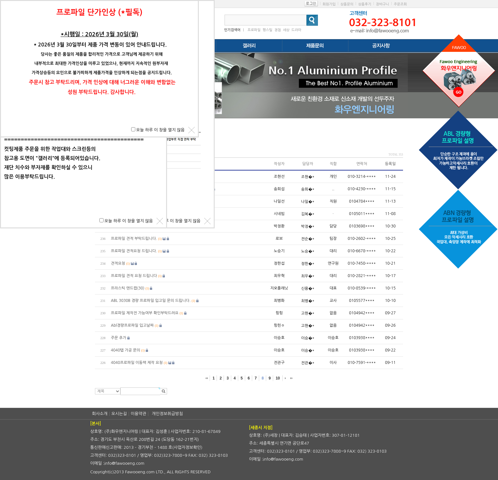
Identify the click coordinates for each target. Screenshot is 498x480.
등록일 (390, 164)
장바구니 (382, 4)
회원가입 (328, 4)
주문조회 (400, 4)
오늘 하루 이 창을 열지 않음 (176, 221)
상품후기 (364, 4)
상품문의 (346, 4)
